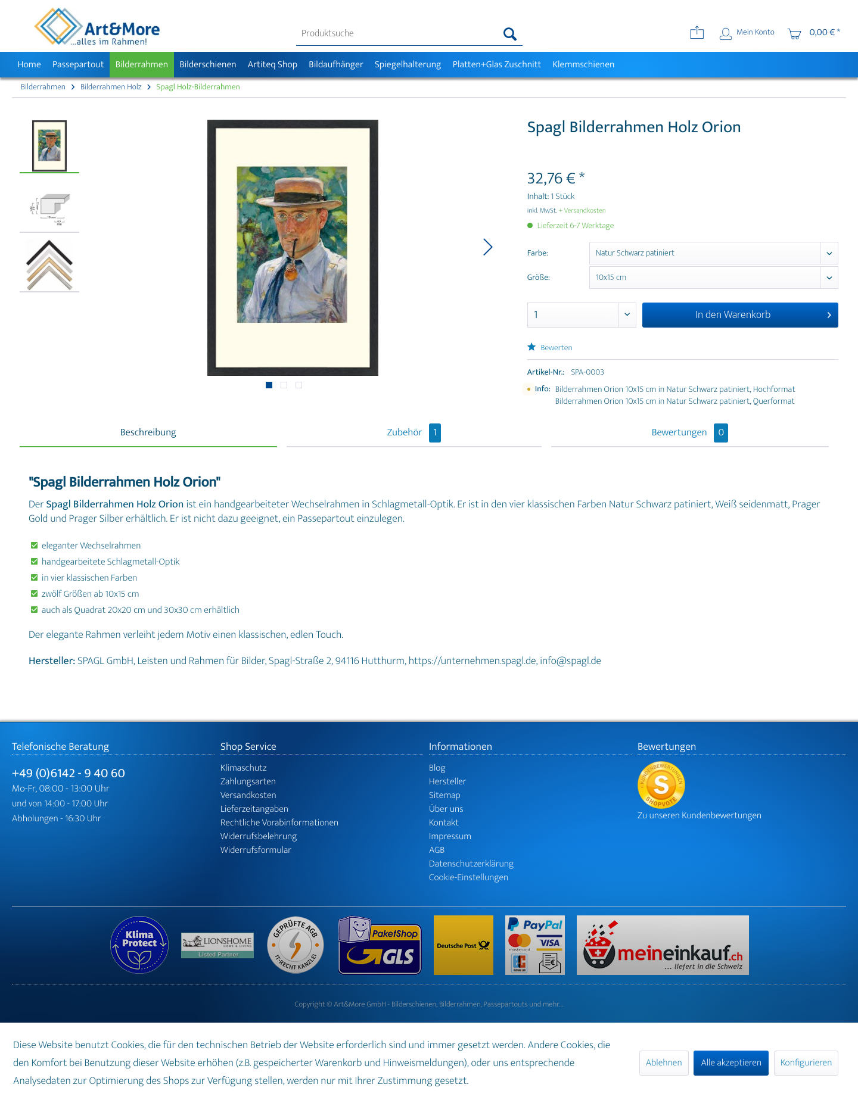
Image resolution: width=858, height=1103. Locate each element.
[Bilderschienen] (208, 64)
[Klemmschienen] (583, 64)
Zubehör (414, 433)
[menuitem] (409, 34)
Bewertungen (690, 433)
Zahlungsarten (248, 782)
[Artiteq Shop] (272, 64)
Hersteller (448, 782)
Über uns (446, 809)
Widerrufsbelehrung (258, 836)
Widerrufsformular (255, 850)
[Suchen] (510, 34)
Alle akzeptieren (731, 1063)
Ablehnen (664, 1063)
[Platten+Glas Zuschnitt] (497, 64)
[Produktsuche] (409, 34)
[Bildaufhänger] (336, 64)
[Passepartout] (78, 64)
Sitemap (445, 795)
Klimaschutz (243, 768)
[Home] (29, 64)
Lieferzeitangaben (254, 809)
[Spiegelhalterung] (408, 64)
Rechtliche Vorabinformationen (279, 823)
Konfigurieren (806, 1063)
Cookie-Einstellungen (468, 877)
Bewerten (550, 348)
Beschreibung (148, 433)
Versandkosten (248, 795)
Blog (437, 768)
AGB (436, 850)
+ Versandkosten (582, 211)
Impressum (450, 836)
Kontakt (444, 823)
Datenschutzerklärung (471, 864)
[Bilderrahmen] (142, 64)
